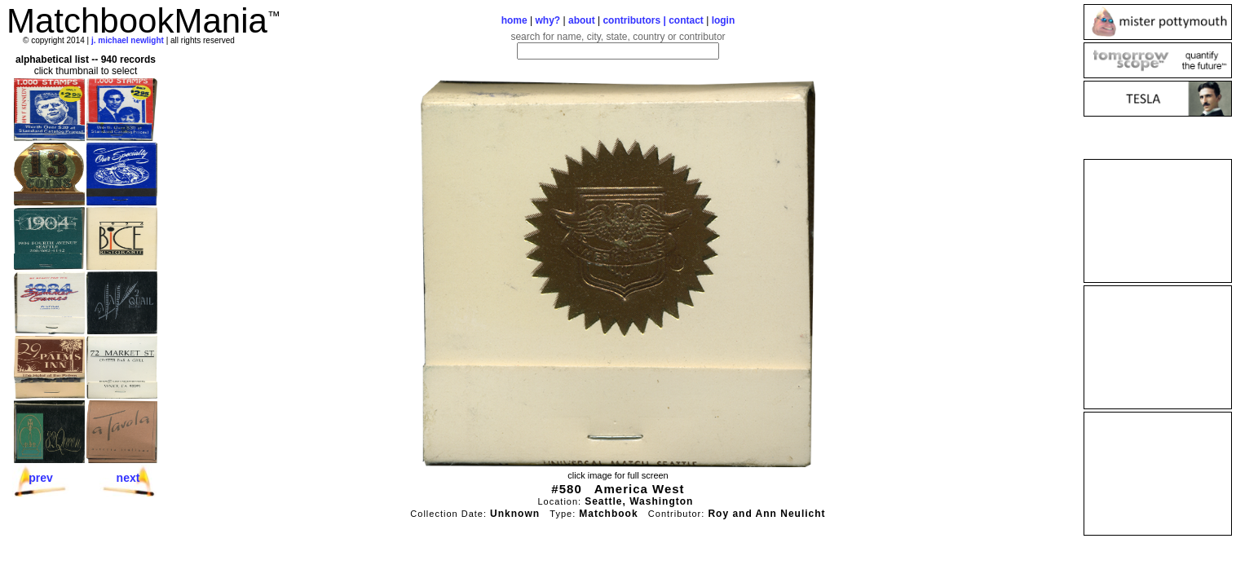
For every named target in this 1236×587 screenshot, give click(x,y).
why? (548, 20)
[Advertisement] (1157, 221)
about (581, 20)
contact (686, 20)
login (723, 20)
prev (41, 477)
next (128, 477)
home (514, 20)
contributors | (636, 20)
